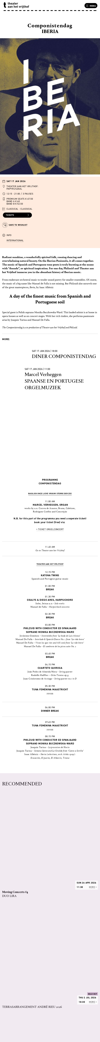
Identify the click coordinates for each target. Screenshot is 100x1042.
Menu (90, 5)
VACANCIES (10, 944)
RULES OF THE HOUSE (16, 940)
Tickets (18, 215)
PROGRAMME (11, 936)
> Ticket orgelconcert (50, 529)
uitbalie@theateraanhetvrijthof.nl (23, 1023)
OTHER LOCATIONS (14, 993)
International (15, 240)
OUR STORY (10, 933)
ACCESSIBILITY (12, 997)
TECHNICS (9, 948)
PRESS (7, 952)
